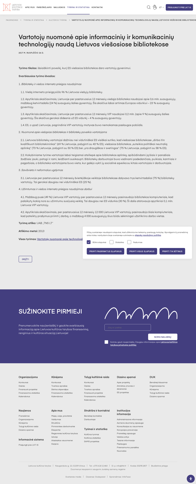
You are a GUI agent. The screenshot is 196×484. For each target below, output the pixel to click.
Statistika (117, 242)
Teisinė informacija (126, 434)
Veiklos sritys (123, 431)
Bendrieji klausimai (158, 376)
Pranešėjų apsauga (126, 427)
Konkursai (23, 376)
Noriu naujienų (165, 328)
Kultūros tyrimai (58, 20)
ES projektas (123, 386)
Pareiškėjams (44, 7)
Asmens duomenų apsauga (130, 417)
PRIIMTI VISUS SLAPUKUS (143, 251)
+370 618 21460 (100, 460)
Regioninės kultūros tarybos (64, 427)
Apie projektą (123, 376)
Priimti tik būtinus (174, 251)
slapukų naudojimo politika (148, 235)
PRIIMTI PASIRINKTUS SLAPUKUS (106, 251)
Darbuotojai (89, 413)
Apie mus (30, 7)
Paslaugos (122, 438)
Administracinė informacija (129, 413)
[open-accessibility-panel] (191, 479)
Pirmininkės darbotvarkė (63, 420)
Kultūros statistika (92, 432)
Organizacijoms (157, 380)
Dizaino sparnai (157, 390)
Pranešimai (24, 410)
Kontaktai (97, 7)
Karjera (54, 438)
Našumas (134, 242)
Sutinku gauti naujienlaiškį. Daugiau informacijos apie (140, 338)
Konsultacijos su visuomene (130, 420)
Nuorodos (121, 445)
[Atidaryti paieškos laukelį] (148, 7)
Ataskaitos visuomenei (62, 434)
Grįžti (25, 260)
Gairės (22, 380)
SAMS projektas (91, 435)
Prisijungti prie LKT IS (179, 7)
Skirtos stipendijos (59, 383)
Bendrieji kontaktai (93, 410)
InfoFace (126, 471)
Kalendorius (24, 390)
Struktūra (55, 417)
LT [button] (160, 7)
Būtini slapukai (96, 242)
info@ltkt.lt (121, 460)
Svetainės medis (73, 471)
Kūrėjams (154, 383)
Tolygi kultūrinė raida (159, 387)
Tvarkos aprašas (59, 380)
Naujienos (59, 7)
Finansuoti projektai (28, 383)
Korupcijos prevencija (127, 424)
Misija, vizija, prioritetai (61, 410)
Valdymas (56, 413)
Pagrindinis (12, 20)
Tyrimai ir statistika (78, 7)
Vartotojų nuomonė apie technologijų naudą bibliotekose (73, 239)
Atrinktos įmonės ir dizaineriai (126, 381)
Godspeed (100, 471)
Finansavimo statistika (29, 387)
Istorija (54, 431)
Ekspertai (55, 424)
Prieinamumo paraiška (128, 441)
